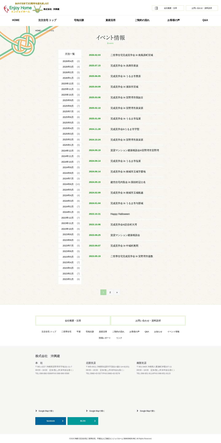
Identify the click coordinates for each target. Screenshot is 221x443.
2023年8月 (68, 240)
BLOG (83, 421)
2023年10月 (67, 229)
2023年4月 (68, 262)
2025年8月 (68, 106)
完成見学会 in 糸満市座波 (124, 65)
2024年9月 (68, 167)
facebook (51, 421)
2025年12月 (67, 83)
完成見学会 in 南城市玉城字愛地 (128, 171)
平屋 (79, 331)
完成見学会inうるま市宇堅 (124, 129)
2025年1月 (68, 145)
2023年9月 (68, 234)
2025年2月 (68, 139)
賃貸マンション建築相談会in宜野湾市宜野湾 (134, 150)
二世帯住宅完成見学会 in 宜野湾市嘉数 (131, 256)
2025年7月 (68, 111)
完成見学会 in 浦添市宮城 (124, 86)
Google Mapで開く (46, 411)
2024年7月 (68, 178)
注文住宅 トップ (49, 331)
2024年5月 (68, 189)
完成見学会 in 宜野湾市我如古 (126, 97)
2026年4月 (68, 61)
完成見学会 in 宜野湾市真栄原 (126, 108)
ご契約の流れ (142, 20)
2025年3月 (68, 133)
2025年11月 (67, 89)
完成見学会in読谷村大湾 (123, 224)
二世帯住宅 (66, 331)
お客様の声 (173, 20)
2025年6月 (68, 117)
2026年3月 (68, 66)
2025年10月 (67, 94)
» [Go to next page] (117, 292)
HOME (15, 20)
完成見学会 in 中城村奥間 (124, 245)
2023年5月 (68, 256)
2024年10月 (67, 161)
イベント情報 (173, 331)
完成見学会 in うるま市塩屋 (125, 118)
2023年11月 (67, 223)
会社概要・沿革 (170, 8)
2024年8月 (68, 173)
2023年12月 (67, 217)
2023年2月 (68, 273)
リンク (119, 338)
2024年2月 (68, 206)
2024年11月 (67, 156)
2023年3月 (68, 268)
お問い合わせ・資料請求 (202, 8)
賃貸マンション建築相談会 (125, 235)
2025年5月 (68, 122)
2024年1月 (68, 212)
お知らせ (158, 331)
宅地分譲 (79, 20)
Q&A (205, 20)
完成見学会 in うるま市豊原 (125, 76)
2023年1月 (68, 279)
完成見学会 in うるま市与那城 (126, 203)
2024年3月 (68, 201)
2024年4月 (68, 195)
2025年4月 (68, 128)
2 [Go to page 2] (110, 292)
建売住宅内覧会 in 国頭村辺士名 (128, 182)
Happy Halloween (120, 214)
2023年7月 (68, 245)
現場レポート (105, 338)
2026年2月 (68, 72)
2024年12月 (67, 150)
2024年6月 (68, 184)
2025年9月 (68, 100)
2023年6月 (68, 251)
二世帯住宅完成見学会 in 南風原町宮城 (131, 55)
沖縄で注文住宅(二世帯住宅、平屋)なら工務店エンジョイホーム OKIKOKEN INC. (105, 438)
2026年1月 (68, 78)
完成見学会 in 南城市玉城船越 (126, 192)
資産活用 (110, 20)
